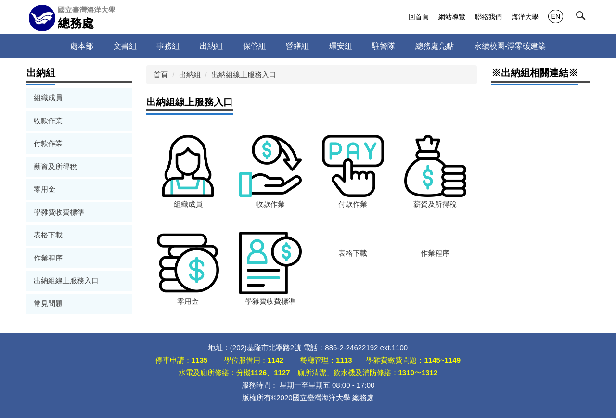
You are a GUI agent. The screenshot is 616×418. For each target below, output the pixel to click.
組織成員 (48, 97)
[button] (583, 18)
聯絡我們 (488, 17)
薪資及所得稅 (55, 166)
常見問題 (48, 304)
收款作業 (48, 121)
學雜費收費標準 (59, 212)
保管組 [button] (254, 46)
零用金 (44, 189)
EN (555, 16)
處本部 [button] (81, 46)
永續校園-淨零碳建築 (510, 46)
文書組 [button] (125, 46)
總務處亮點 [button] (434, 46)
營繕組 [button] (297, 46)
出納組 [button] (211, 46)
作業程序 (48, 258)
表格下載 (48, 235)
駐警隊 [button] (383, 46)
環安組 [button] (340, 46)
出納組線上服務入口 (66, 280)
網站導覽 (451, 17)
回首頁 (419, 17)
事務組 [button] (168, 46)
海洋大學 (525, 17)
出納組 (190, 74)
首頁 (161, 74)
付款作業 (48, 143)
